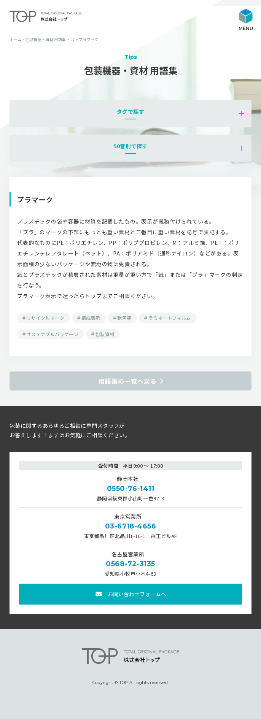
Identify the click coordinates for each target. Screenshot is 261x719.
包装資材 (104, 334)
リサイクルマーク (45, 317)
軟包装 (124, 317)
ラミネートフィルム (169, 317)
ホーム (15, 39)
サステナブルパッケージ (52, 334)
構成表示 (90, 317)
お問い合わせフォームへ (137, 594)
